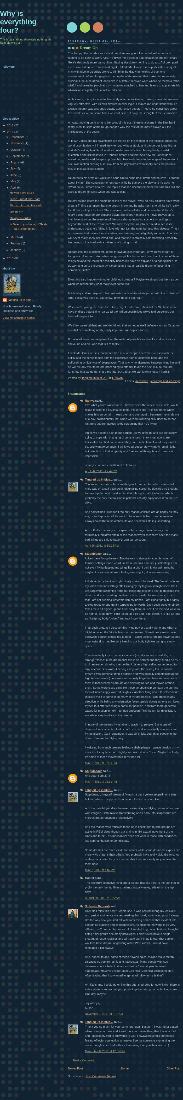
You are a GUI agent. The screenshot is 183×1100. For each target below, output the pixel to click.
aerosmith (141, 381)
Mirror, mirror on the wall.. (26, 205)
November (17, 143)
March (14, 237)
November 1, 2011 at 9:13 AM (104, 1013)
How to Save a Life (22, 192)
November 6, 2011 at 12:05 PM (105, 1051)
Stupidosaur (93, 553)
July (13, 168)
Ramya (89, 400)
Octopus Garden (20, 218)
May (13, 181)
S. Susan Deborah (97, 906)
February (16, 243)
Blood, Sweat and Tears (25, 199)
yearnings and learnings (165, 381)
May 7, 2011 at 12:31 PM (101, 762)
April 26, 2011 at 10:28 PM (102, 545)
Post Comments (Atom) (101, 1076)
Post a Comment (84, 1060)
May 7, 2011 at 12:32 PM (101, 781)
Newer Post (75, 1068)
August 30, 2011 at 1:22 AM (102, 897)
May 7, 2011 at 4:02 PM (100, 869)
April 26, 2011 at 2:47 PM (101, 471)
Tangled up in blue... (99, 479)
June (14, 175)
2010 (10, 258)
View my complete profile (19, 317)
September (17, 155)
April (13, 187)
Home (125, 1068)
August (15, 162)
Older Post (173, 1068)
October (15, 149)
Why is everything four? (18, 21)
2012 (10, 125)
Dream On (16, 211)
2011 (10, 131)
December (17, 136)
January (15, 249)
